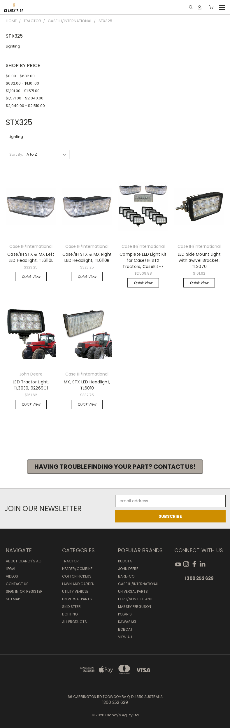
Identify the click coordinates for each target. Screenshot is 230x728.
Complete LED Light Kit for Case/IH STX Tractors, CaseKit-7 (143, 260)
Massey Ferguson (134, 606)
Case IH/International (138, 583)
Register (34, 591)
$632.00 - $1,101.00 (22, 83)
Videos (12, 576)
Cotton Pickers (77, 576)
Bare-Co (126, 576)
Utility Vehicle (75, 591)
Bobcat (125, 629)
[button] (115, 466)
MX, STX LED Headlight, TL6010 (87, 385)
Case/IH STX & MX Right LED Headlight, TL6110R (87, 257)
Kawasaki (127, 621)
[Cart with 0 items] (211, 7)
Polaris (125, 614)
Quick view (31, 276)
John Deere (128, 568)
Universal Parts (77, 599)
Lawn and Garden (78, 583)
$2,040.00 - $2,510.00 (25, 105)
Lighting (13, 46)
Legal (11, 568)
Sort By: (16, 154)
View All (125, 636)
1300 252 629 (199, 578)
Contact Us (17, 583)
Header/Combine (77, 568)
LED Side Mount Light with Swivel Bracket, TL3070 (199, 260)
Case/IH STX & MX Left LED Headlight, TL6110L (30, 257)
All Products (74, 621)
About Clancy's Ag (23, 561)
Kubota (125, 561)
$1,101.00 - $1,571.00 (23, 91)
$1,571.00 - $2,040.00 (24, 98)
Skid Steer (71, 606)
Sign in (12, 591)
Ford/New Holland (135, 599)
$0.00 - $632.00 (20, 76)
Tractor (70, 561)
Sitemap (13, 599)
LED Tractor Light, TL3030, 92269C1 (31, 385)
